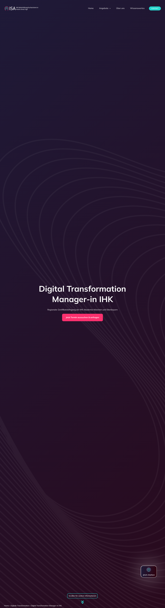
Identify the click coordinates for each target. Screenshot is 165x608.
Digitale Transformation (20, 606)
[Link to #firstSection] (82, 602)
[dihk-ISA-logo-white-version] (21, 7)
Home (6, 606)
